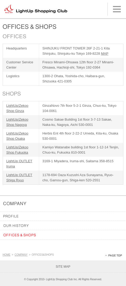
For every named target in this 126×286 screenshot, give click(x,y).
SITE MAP (63, 266)
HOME (6, 254)
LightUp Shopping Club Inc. (62, 279)
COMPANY (21, 254)
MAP (104, 53)
